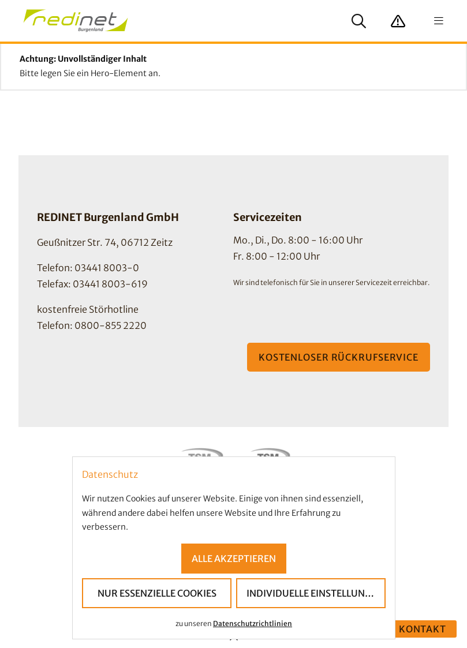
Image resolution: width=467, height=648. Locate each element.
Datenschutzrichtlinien (252, 623)
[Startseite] (75, 20)
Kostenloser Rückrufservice (339, 357)
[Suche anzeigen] (358, 20)
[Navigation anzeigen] (439, 21)
